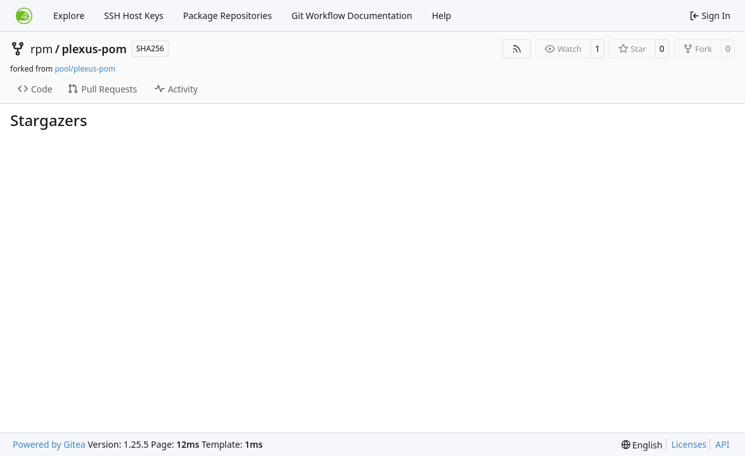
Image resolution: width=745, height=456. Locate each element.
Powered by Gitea (49, 444)
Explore (68, 16)
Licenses (689, 444)
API (722, 444)
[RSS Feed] (517, 48)
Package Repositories (227, 16)
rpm (41, 48)
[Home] (24, 15)
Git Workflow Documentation (351, 16)
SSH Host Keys (133, 16)
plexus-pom (94, 48)
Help (442, 16)
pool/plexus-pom (84, 68)
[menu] (642, 445)
